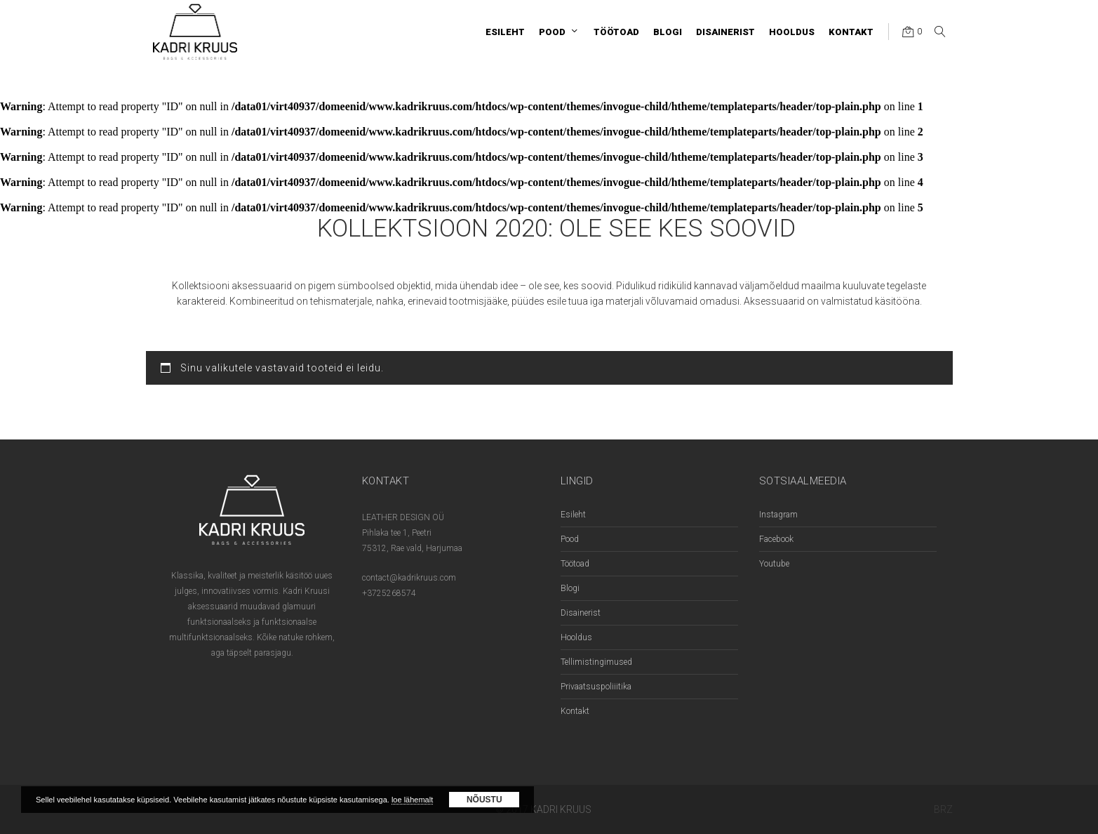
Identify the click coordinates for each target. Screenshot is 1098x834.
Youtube (774, 564)
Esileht (573, 514)
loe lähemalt (412, 799)
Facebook (776, 539)
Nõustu (484, 800)
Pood (570, 539)
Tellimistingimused (596, 662)
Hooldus (576, 637)
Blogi (570, 588)
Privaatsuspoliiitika (596, 686)
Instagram (778, 514)
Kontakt (575, 711)
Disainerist (581, 613)
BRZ (943, 809)
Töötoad (575, 564)
